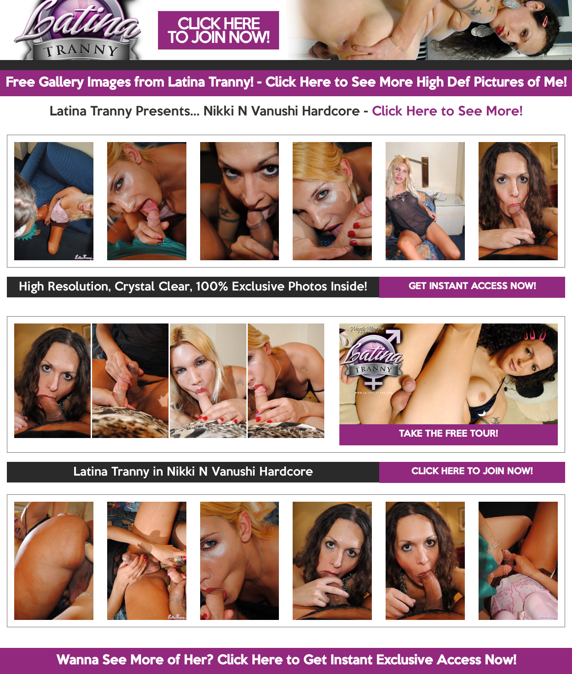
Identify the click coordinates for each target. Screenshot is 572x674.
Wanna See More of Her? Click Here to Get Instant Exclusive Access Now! (286, 661)
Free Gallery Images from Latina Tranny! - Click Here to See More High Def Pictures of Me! (286, 83)
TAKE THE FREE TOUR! (448, 434)
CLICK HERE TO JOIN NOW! (472, 472)
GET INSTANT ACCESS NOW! (472, 287)
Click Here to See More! (447, 112)
